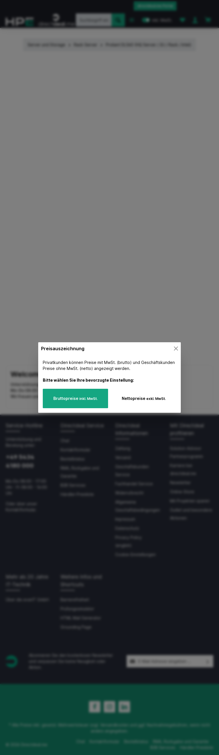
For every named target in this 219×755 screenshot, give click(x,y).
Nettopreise (144, 398)
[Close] (176, 348)
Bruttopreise (75, 398)
